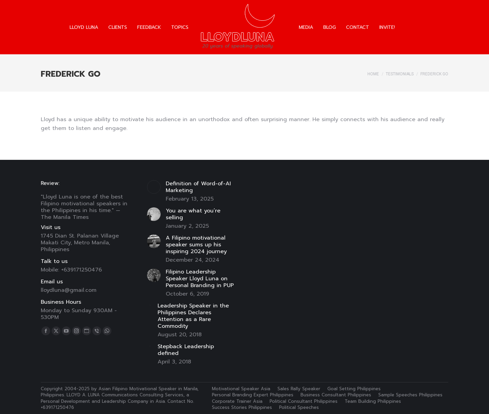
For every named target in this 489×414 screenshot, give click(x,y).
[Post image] (154, 187)
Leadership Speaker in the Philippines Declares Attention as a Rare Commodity (193, 316)
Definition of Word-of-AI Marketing (198, 187)
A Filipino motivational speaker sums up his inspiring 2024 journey (196, 244)
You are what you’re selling (193, 214)
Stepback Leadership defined (186, 350)
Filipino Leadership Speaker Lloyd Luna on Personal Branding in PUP (200, 278)
